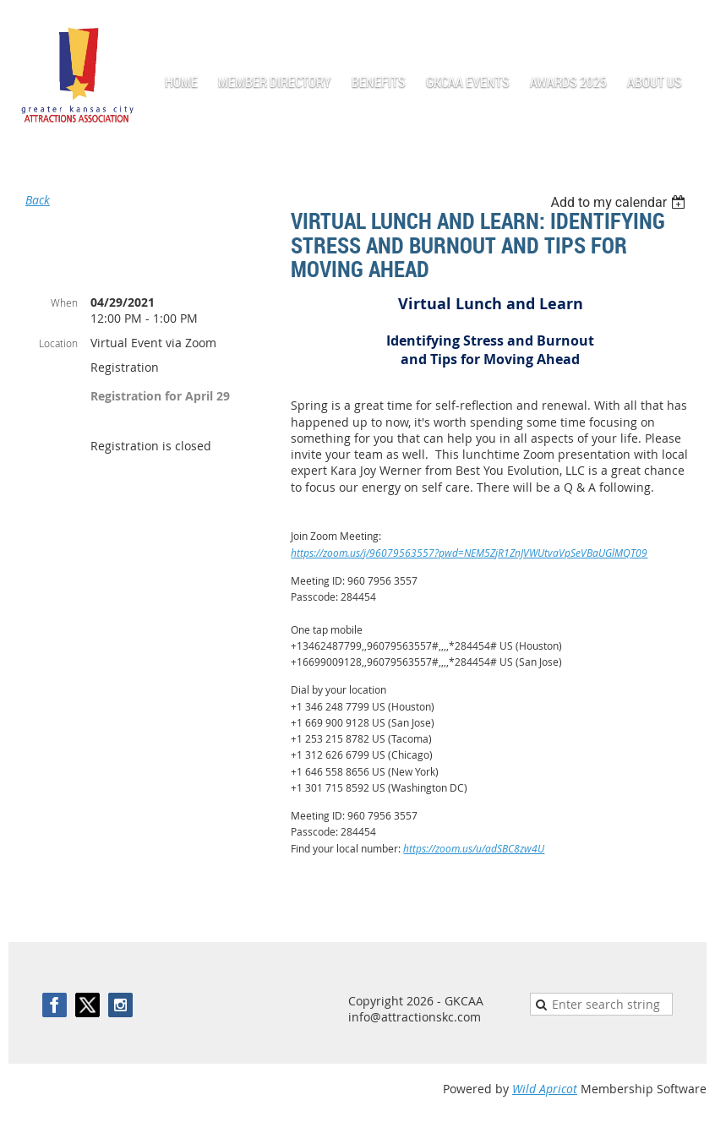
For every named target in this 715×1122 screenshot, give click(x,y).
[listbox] (620, 202)
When (64, 302)
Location (58, 343)
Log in (690, 25)
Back (37, 200)
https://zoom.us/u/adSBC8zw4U (473, 848)
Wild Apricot (544, 1089)
